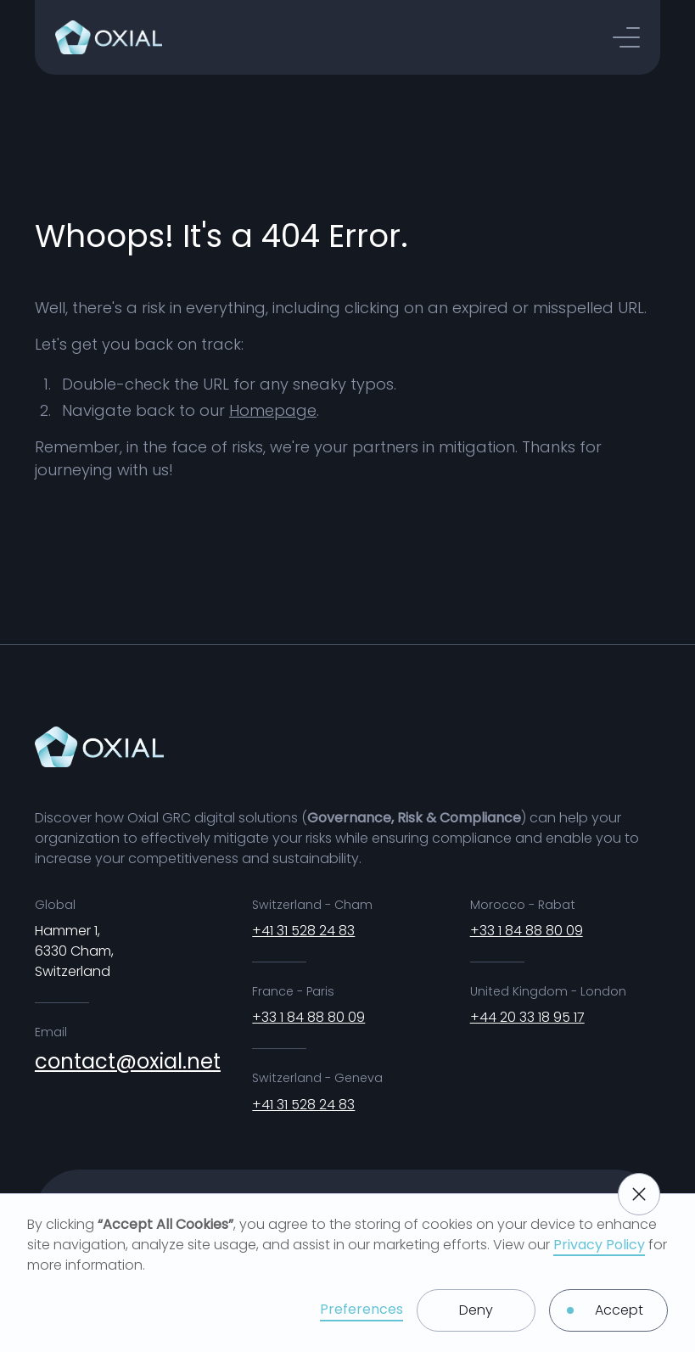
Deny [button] (476, 1310)
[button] (626, 37)
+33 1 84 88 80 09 (308, 1017)
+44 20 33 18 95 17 (527, 1017)
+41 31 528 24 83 (303, 930)
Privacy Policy (599, 1244)
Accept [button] (619, 1310)
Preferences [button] (361, 1309)
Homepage (273, 410)
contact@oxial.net (128, 1061)
